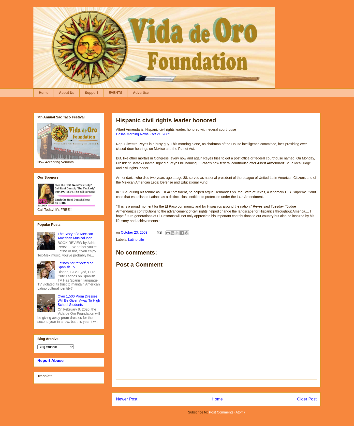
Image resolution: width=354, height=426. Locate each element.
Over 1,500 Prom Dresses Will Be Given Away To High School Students (79, 300)
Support (91, 93)
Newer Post (126, 399)
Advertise (141, 93)
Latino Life (136, 239)
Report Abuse (50, 360)
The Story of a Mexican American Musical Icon (75, 236)
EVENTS (115, 93)
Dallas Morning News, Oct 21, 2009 (143, 134)
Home (43, 93)
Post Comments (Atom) (227, 412)
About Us (66, 93)
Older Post (307, 399)
